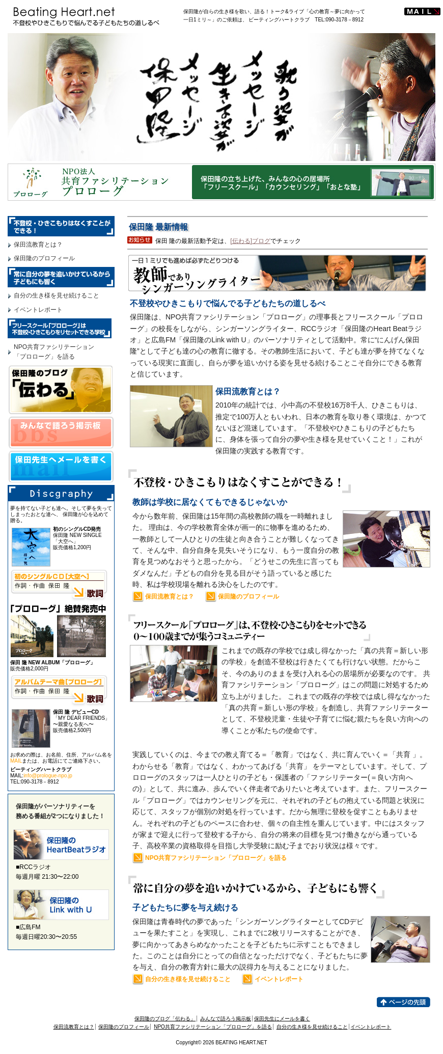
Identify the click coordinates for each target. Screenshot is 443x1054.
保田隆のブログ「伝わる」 (165, 1018)
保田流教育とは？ (169, 596)
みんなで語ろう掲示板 (225, 1018)
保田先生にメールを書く (282, 1018)
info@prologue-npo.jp (47, 775)
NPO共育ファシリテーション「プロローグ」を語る (216, 857)
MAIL (16, 761)
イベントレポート (279, 979)
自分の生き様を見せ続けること (188, 979)
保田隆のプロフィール (248, 596)
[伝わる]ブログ (250, 241)
